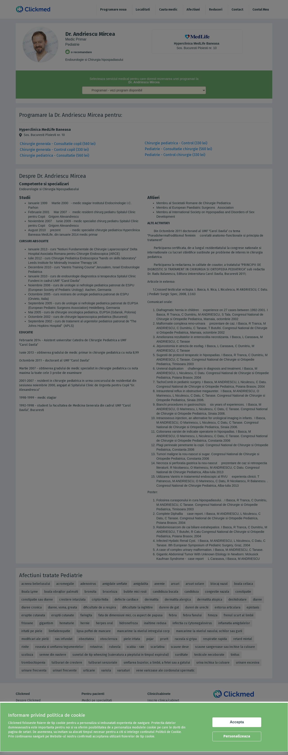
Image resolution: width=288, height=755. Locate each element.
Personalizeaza (236, 736)
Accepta (237, 722)
